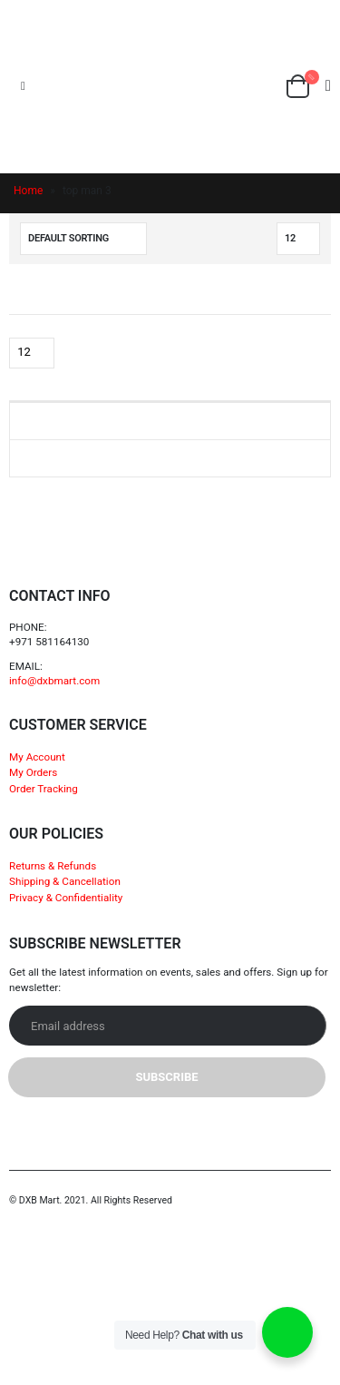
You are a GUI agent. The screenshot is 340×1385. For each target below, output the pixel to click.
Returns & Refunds (52, 865)
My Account (37, 757)
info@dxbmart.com (54, 680)
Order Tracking (43, 788)
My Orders (33, 772)
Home (28, 190)
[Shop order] (83, 238)
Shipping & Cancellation (65, 881)
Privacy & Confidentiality (65, 897)
